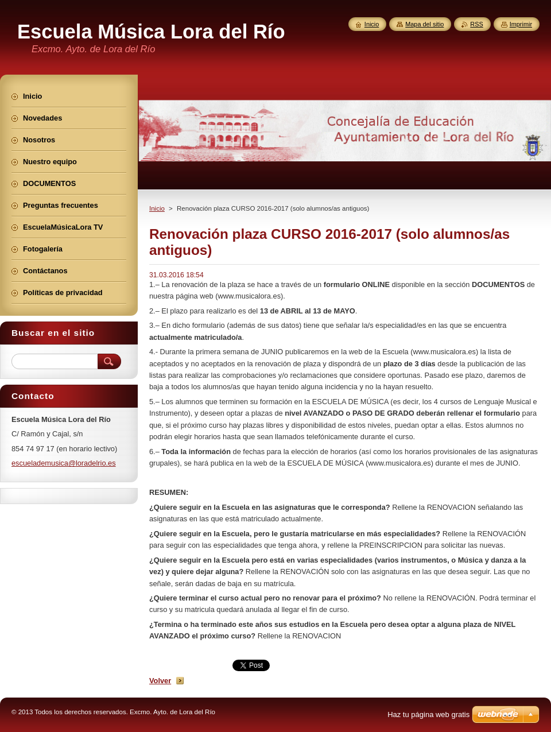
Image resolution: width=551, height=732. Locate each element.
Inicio (157, 208)
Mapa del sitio (424, 24)
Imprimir (521, 24)
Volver (160, 680)
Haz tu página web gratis (428, 714)
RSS (476, 24)
